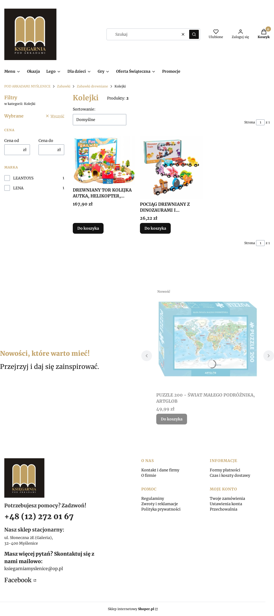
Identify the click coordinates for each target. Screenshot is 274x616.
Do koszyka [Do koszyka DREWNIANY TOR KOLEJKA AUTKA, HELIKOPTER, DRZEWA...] (88, 228)
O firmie (148, 475)
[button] (194, 34)
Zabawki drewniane (92, 86)
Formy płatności (225, 470)
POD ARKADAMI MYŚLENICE (27, 86)
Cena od (11, 140)
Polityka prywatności (161, 509)
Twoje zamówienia (227, 498)
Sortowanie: (84, 109)
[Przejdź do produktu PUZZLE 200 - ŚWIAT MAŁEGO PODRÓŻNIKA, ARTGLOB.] (207, 338)
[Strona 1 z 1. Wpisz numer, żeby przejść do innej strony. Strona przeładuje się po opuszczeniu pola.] (260, 122)
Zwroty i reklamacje (159, 503)
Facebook (18, 580)
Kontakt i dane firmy (160, 470)
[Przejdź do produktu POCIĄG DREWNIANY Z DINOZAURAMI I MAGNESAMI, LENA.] (171, 167)
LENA (18, 188)
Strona (249, 122)
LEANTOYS (23, 178)
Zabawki (63, 86)
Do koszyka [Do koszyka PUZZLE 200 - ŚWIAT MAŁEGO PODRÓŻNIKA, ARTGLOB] (171, 419)
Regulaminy (152, 498)
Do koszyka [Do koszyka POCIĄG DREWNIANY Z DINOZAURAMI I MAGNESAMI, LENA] (155, 228)
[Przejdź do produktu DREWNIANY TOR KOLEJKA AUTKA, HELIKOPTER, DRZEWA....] (104, 160)
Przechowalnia (223, 509)
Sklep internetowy (131, 609)
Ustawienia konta (226, 503)
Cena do (46, 140)
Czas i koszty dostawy (230, 475)
